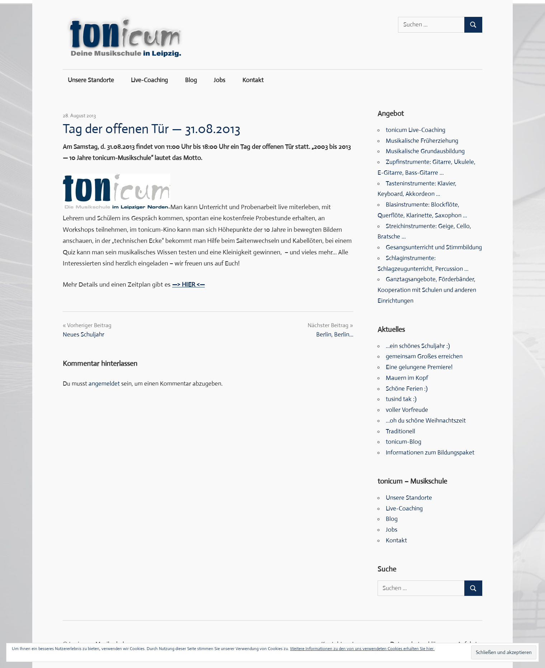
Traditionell (400, 431)
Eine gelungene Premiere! (419, 367)
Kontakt (253, 80)
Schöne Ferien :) (407, 388)
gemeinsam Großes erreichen (424, 356)
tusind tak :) (401, 399)
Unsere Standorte (91, 80)
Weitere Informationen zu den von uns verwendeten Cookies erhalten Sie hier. (362, 648)
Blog (191, 80)
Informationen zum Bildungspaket (430, 452)
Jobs (219, 80)
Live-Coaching (149, 80)
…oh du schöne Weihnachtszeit (426, 420)
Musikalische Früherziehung (422, 141)
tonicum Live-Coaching (415, 130)
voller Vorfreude (407, 410)
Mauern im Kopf (407, 378)
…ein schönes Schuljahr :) (418, 346)
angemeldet (104, 383)
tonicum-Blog (403, 442)
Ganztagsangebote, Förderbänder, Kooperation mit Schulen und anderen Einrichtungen (427, 290)
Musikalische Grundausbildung (425, 151)
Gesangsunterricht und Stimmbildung (434, 247)
